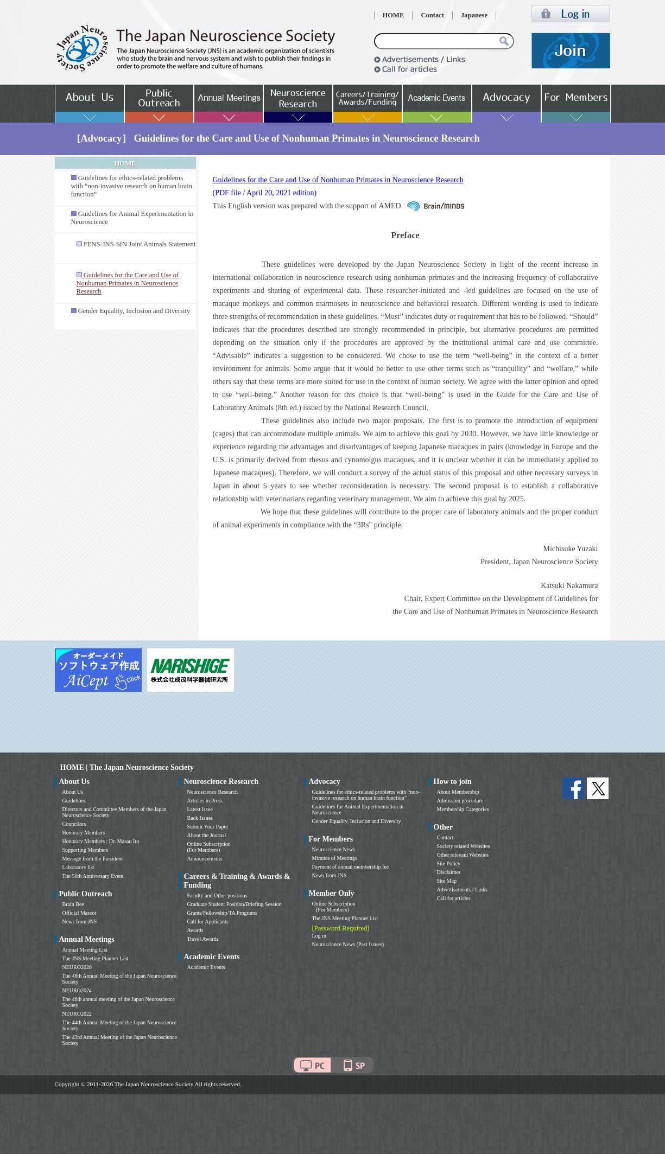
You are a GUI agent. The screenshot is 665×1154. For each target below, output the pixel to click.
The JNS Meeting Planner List (95, 958)
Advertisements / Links (462, 889)
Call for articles (454, 898)
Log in (319, 936)
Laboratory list (78, 867)
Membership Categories (463, 809)
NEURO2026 (77, 967)
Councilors (74, 824)
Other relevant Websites (463, 855)
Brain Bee (73, 904)
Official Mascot (79, 913)
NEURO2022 (77, 1014)
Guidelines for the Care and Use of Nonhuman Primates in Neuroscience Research (338, 180)
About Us (73, 792)
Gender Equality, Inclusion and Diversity (134, 311)
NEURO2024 (77, 990)
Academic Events (206, 967)
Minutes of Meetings (334, 858)
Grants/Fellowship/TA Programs (222, 913)
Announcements (205, 859)
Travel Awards (203, 939)
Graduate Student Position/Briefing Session (234, 904)
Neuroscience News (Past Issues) (348, 944)
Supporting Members (85, 850)
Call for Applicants (208, 922)
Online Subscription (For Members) (209, 847)
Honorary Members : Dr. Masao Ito (101, 841)
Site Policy (449, 863)
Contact (432, 15)
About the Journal (206, 835)
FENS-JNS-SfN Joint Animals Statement (140, 244)
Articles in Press (205, 801)
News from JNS (79, 922)
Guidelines (74, 801)
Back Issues (200, 818)
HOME (393, 15)
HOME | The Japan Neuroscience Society (127, 767)
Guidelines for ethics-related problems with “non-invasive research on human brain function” (131, 186)
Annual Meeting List (84, 950)
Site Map (447, 881)
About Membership (458, 792)
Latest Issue (200, 809)
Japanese (474, 15)
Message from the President (92, 859)
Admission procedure (460, 801)
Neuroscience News (334, 849)
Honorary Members (83, 833)
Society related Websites (463, 846)
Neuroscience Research (212, 792)
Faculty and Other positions (217, 895)
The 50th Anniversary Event (93, 876)
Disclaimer (449, 872)
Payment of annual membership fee (350, 867)
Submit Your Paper (208, 827)
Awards (195, 930)
